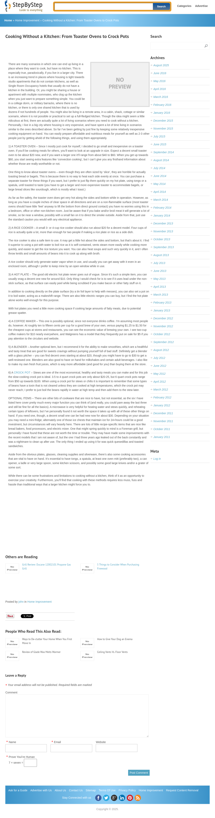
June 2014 (159, 176)
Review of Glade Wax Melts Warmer (41, 652)
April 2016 (159, 89)
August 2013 (161, 255)
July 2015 (159, 136)
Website (101, 742)
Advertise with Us (41, 790)
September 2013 (163, 247)
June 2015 (159, 144)
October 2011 (161, 429)
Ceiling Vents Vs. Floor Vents (112, 652)
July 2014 (159, 168)
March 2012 (160, 389)
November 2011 (163, 421)
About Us (60, 790)
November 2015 (163, 128)
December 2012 (163, 318)
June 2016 (159, 73)
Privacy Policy (127, 790)
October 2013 (161, 239)
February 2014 (162, 207)
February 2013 (162, 302)
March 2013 (160, 294)
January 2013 (161, 310)
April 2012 (159, 381)
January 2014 (161, 215)
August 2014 (161, 160)
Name (12, 742)
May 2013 (159, 278)
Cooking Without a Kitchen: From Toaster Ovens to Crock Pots (80, 20)
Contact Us (76, 790)
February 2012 (162, 397)
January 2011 (161, 437)
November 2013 (163, 231)
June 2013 (159, 270)
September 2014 (163, 152)
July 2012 (159, 357)
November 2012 (163, 326)
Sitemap (91, 790)
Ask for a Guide (17, 790)
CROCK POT (22, 372)
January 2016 (161, 112)
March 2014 (160, 199)
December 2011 (163, 413)
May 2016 (159, 81)
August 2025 (161, 65)
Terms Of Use (107, 790)
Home (8, 20)
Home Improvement (27, 20)
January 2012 (161, 405)
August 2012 (161, 350)
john (20, 601)
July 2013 (159, 263)
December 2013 (163, 223)
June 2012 (159, 365)
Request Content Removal (182, 790)
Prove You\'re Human (22, 757)
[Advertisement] (77, 49)
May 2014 (159, 183)
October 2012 (161, 334)
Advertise (201, 6)
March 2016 (160, 96)
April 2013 (159, 286)
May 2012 (159, 373)
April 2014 (159, 191)
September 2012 (163, 342)
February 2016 (162, 104)
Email (57, 742)
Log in (157, 458)
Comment (11, 692)
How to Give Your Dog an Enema (114, 639)
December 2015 (163, 120)
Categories (184, 6)
